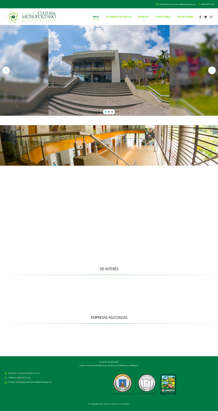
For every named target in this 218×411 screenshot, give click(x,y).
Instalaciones (186, 16)
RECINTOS (143, 16)
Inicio (96, 16)
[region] (109, 70)
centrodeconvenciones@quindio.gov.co (175, 4)
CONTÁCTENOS (163, 16)
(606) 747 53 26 (206, 4)
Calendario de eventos (119, 16)
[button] (6, 70)
